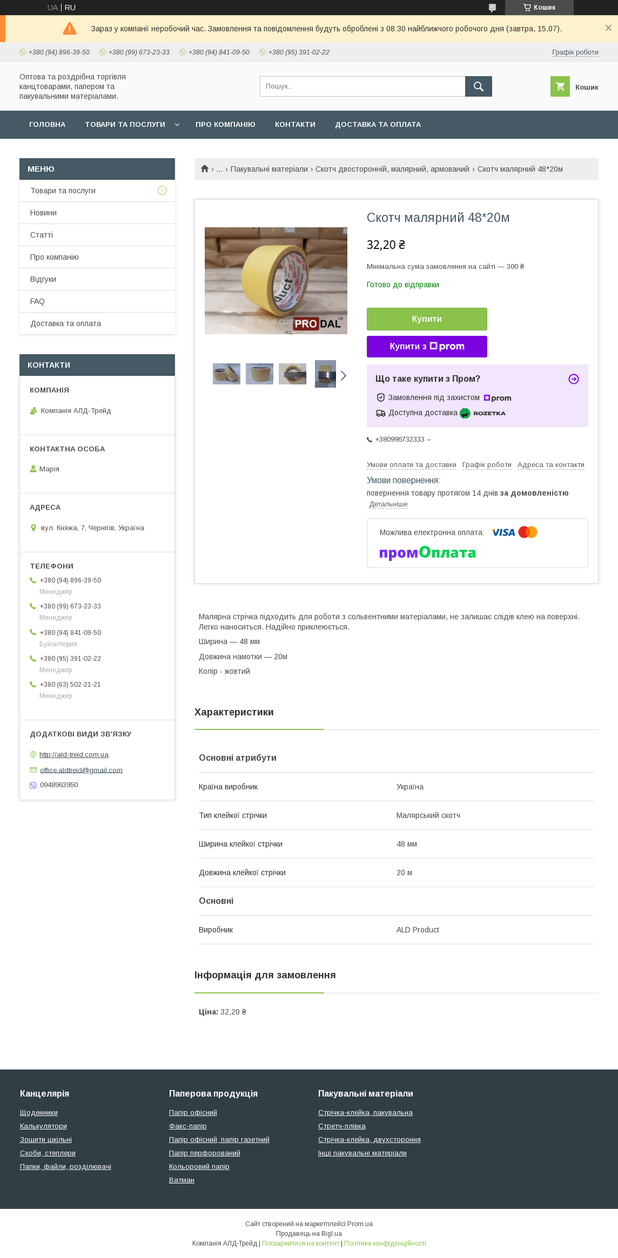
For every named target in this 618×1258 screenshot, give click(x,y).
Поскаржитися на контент (300, 1243)
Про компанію (226, 124)
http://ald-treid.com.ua (74, 754)
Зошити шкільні (46, 1139)
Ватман (181, 1180)
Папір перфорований (204, 1153)
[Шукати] (478, 86)
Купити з (426, 346)
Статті (41, 235)
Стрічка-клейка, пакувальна (365, 1112)
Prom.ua (360, 1224)
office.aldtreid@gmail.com (81, 770)
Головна (47, 124)
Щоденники (39, 1112)
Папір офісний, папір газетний (219, 1139)
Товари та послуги (125, 124)
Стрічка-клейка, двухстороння (369, 1139)
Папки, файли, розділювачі (65, 1166)
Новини (43, 212)
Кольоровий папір (199, 1166)
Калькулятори (43, 1126)
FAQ (37, 301)
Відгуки (43, 279)
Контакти (295, 124)
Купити (427, 318)
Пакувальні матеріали (269, 169)
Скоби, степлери (48, 1153)
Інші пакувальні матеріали (362, 1153)
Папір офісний (193, 1112)
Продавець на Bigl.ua (309, 1233)
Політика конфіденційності (385, 1243)
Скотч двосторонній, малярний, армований (392, 169)
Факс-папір (188, 1126)
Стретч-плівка (342, 1126)
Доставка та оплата (378, 124)
